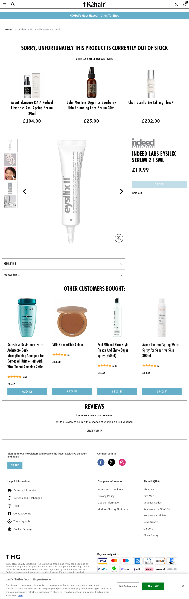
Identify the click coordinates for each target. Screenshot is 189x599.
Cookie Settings (19, 529)
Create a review (94, 431)
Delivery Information (22, 490)
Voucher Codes (153, 502)
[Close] (183, 586)
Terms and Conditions (111, 489)
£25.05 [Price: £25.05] (11, 384)
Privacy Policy (106, 496)
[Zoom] (119, 238)
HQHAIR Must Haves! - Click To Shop (95, 15)
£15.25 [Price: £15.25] (101, 373)
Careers (148, 528)
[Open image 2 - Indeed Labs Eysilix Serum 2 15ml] (10, 159)
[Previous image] (24, 191)
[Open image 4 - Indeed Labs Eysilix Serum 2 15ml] (10, 187)
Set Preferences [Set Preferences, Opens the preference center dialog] (128, 586)
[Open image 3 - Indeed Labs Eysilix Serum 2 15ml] (10, 173)
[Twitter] (111, 465)
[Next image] (119, 191)
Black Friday (151, 535)
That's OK (153, 586)
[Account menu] (176, 4)
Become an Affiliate (155, 515)
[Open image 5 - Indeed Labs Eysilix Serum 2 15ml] (10, 201)
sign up (15, 465)
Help (13, 506)
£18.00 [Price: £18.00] (56, 362)
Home (8, 29)
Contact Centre (19, 513)
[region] (94, 586)
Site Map (149, 496)
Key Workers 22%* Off (157, 509)
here (20, 595)
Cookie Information (109, 502)
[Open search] (12, 4)
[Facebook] (100, 465)
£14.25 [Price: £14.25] (146, 373)
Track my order (19, 521)
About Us (149, 489)
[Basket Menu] (185, 4)
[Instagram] (122, 465)
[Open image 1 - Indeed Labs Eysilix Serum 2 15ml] (10, 145)
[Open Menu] (4, 4)
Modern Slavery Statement (113, 509)
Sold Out (159, 184)
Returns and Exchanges (24, 498)
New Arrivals (151, 522)
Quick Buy (34, 392)
